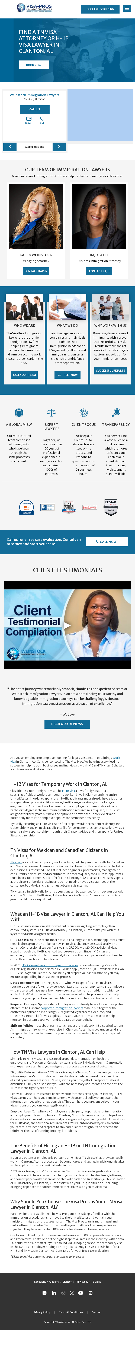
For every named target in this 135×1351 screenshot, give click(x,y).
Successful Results (110, 370)
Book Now (33, 65)
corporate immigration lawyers (62, 1008)
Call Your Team (24, 375)
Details (29, 120)
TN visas (16, 862)
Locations (40, 1281)
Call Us (34, 109)
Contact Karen (35, 271)
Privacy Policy (42, 1312)
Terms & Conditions (71, 1312)
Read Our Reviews (67, 724)
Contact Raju (99, 271)
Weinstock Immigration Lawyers (34, 95)
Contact (97, 1312)
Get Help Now (68, 375)
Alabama (54, 1281)
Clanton (67, 1281)
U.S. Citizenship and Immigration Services (50, 965)
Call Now (108, 542)
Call (42, 120)
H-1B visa (68, 790)
